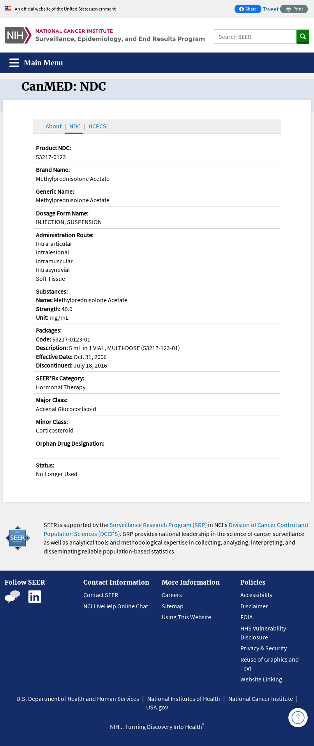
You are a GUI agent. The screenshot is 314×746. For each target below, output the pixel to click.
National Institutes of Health (183, 698)
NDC (75, 126)
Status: (45, 465)
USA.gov (157, 707)
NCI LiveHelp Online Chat (115, 606)
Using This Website (186, 617)
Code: (43, 339)
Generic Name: (55, 191)
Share (250, 9)
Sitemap (172, 606)
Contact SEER (100, 595)
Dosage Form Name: (62, 213)
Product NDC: (53, 148)
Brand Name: (53, 169)
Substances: (52, 291)
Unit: (42, 317)
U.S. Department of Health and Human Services (77, 698)
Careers (172, 595)
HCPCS (97, 126)
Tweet (271, 9)
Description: (52, 348)
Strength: (48, 309)
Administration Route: (64, 235)
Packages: (49, 330)
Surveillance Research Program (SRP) (158, 525)
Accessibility (256, 595)
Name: (44, 300)
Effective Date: (54, 357)
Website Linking (261, 679)
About (54, 126)
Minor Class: (52, 422)
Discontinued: (54, 365)
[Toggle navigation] (36, 63)
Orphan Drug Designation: (70, 443)
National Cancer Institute (260, 698)
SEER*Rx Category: (60, 378)
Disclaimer (254, 606)
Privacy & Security (263, 648)
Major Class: (51, 400)
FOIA (246, 617)
